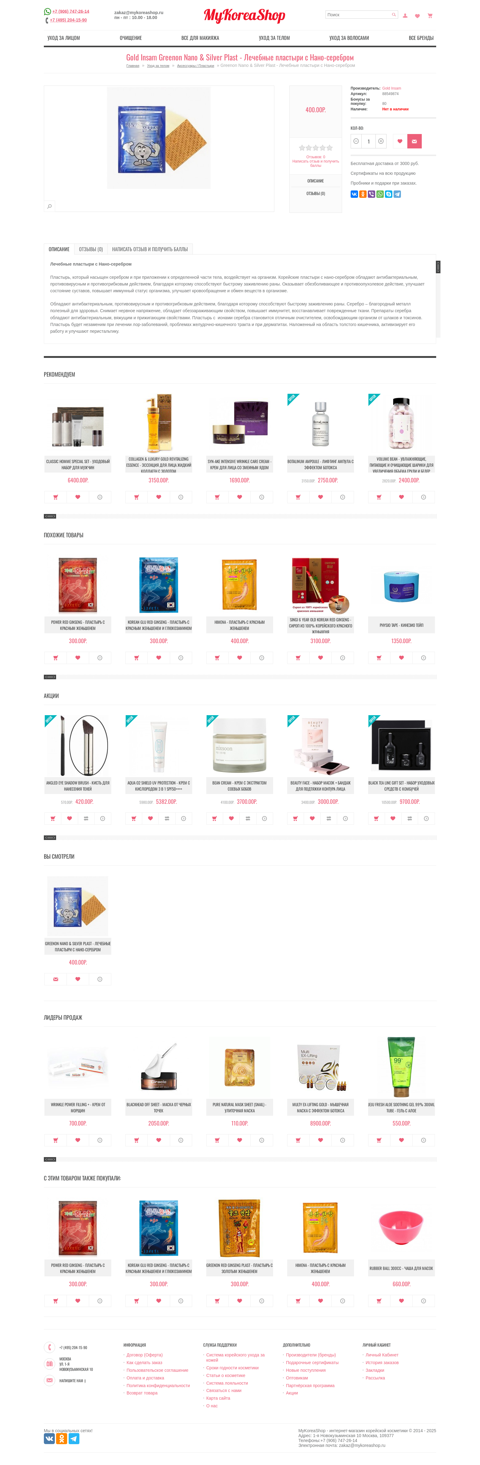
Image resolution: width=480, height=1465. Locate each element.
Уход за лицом (64, 37)
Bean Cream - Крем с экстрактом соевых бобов (239, 786)
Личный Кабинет (382, 1354)
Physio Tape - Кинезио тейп (401, 625)
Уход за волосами (349, 37)
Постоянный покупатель (405, 15)
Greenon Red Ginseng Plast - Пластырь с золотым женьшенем (239, 1268)
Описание (315, 181)
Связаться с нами (224, 1390)
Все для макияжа (200, 37)
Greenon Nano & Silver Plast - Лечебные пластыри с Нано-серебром (78, 946)
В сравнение (86, 818)
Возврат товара (142, 1392)
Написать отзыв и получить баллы (315, 163)
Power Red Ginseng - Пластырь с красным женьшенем (78, 625)
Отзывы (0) (316, 193)
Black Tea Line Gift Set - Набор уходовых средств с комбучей (401, 786)
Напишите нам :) (72, 1381)
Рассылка (375, 1377)
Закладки (375, 1370)
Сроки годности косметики (232, 1367)
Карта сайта (218, 1398)
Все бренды (421, 37)
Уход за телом (274, 37)
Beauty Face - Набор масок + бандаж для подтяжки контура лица (321, 786)
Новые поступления (306, 1370)
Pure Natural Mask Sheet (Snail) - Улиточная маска (239, 1107)
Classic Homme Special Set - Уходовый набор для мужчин (78, 464)
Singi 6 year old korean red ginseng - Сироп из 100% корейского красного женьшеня (320, 625)
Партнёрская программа (310, 1385)
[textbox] (362, 14)
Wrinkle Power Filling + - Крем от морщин (78, 1107)
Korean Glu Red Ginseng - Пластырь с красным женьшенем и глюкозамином (159, 625)
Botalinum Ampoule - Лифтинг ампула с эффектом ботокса (321, 464)
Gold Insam (391, 88)
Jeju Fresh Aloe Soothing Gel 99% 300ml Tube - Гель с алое (401, 1107)
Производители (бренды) (311, 1354)
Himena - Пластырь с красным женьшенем (240, 625)
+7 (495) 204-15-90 (68, 19)
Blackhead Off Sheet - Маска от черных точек (159, 1107)
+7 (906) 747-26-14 (70, 11)
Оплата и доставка (145, 1377)
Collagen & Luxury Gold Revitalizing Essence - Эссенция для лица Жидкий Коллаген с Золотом (158, 465)
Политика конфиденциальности (158, 1385)
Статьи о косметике (225, 1375)
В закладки (400, 141)
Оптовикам (297, 1377)
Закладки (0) (417, 15)
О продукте (100, 497)
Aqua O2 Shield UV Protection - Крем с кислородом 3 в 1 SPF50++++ (159, 786)
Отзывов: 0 (315, 157)
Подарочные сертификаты (312, 1362)
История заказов (382, 1362)
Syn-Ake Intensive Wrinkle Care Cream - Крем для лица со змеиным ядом (240, 464)
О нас (212, 1405)
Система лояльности (227, 1383)
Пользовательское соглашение (158, 1370)
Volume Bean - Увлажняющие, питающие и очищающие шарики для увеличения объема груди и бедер (401, 465)
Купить (55, 497)
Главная (133, 65)
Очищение (131, 37)
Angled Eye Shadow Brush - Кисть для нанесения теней (77, 786)
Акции (292, 1392)
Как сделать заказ (144, 1362)
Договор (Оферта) (145, 1354)
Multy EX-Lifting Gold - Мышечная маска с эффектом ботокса (320, 1107)
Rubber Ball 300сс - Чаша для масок (401, 1268)
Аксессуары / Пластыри (195, 65)
